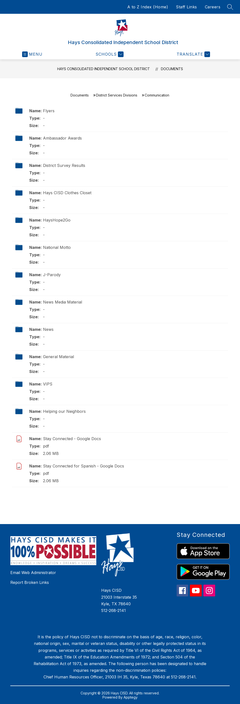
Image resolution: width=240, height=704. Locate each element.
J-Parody (52, 274)
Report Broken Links (29, 582)
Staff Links (186, 6)
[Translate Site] (192, 54)
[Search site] (230, 7)
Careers (213, 6)
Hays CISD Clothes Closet (67, 192)
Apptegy (131, 697)
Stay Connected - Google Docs (72, 438)
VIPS (47, 384)
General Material (58, 356)
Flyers (49, 110)
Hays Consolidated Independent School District (103, 69)
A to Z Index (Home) (147, 6)
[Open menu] (32, 54)
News (48, 329)
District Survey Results (64, 165)
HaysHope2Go (57, 220)
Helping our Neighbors (64, 411)
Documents (172, 69)
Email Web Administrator (33, 572)
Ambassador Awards (62, 138)
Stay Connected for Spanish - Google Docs (83, 466)
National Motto (57, 247)
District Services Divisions (116, 95)
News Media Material (62, 302)
